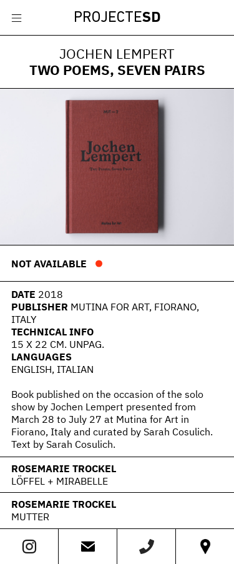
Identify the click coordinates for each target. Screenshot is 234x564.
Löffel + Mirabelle (59, 481)
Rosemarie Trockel (63, 468)
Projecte (117, 18)
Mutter (30, 516)
